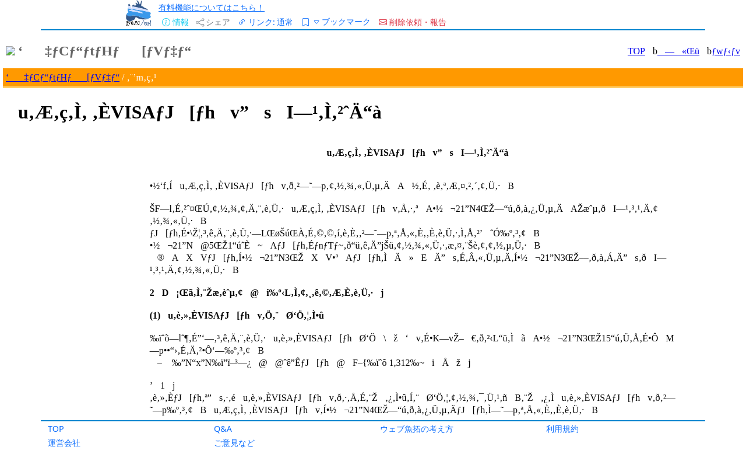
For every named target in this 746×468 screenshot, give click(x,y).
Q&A (223, 428)
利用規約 (562, 428)
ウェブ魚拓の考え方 (416, 428)
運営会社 (64, 442)
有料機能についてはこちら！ (212, 7)
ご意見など (234, 442)
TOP (56, 428)
